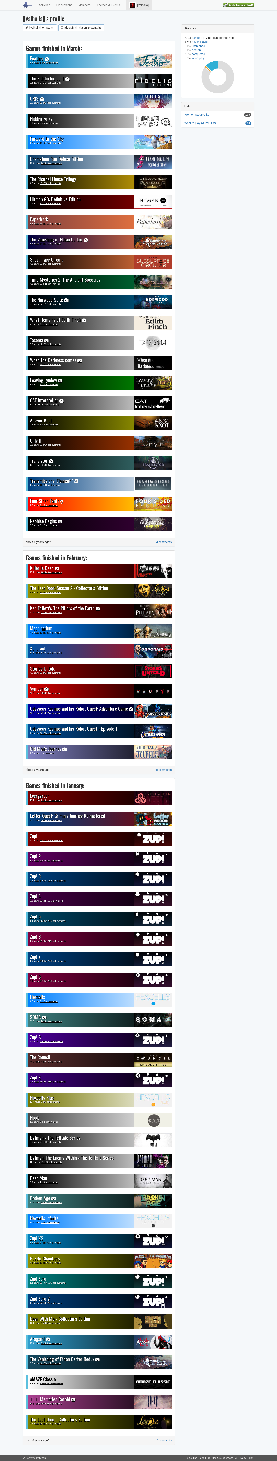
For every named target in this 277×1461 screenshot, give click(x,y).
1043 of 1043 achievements (52, 1283)
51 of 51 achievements (51, 1343)
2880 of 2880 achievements (52, 961)
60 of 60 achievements (51, 820)
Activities (44, 5)
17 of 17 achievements (50, 103)
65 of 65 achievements (51, 1323)
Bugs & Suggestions (222, 1458)
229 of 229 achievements (51, 861)
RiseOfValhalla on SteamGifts (81, 27)
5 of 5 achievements (49, 525)
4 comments (164, 542)
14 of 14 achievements (50, 83)
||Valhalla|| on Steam (39, 27)
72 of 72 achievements (51, 713)
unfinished (198, 46)
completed (198, 54)
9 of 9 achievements (49, 324)
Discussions (64, 5)
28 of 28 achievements (51, 693)
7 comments (164, 1440)
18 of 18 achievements (50, 183)
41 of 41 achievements (51, 612)
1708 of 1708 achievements (52, 881)
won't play (198, 58)
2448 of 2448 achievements (52, 941)
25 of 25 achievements (50, 224)
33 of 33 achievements (51, 465)
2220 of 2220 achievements (52, 981)
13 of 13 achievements (50, 264)
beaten (196, 50)
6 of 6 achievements (49, 425)
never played (200, 41)
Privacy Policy (245, 1458)
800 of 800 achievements (51, 1041)
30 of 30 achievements (50, 1142)
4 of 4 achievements (49, 1182)
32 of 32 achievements (50, 364)
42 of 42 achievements (51, 1061)
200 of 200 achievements (51, 1383)
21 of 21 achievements (51, 800)
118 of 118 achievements (51, 840)
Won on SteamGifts (196, 114)
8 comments (164, 769)
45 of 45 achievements (51, 1202)
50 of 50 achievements (51, 1403)
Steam (43, 1458)
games (196, 37)
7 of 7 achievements (49, 123)
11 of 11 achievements (50, 284)
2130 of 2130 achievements (52, 921)
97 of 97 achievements (50, 1243)
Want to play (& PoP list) (200, 123)
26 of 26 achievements (51, 163)
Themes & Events (110, 5)
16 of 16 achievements (50, 592)
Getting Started (197, 1458)
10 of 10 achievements (50, 445)
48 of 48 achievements (51, 572)
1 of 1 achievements (49, 63)
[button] (132, 5)
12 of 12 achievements (50, 143)
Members (85, 5)
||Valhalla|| (139, 5)
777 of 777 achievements (51, 1303)
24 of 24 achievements (50, 733)
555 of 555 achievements (51, 901)
